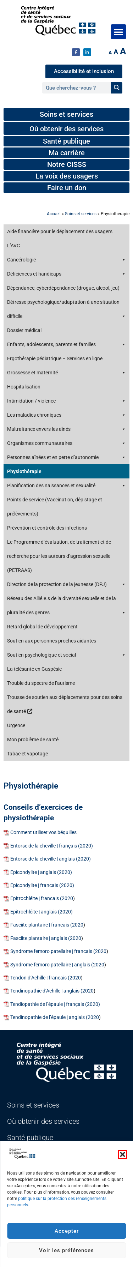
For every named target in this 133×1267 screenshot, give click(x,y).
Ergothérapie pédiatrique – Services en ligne (54, 358)
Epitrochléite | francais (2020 (41, 898)
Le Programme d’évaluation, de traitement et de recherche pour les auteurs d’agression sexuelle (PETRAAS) (59, 556)
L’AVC (13, 245)
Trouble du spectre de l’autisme (41, 683)
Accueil (54, 213)
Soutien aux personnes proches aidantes (51, 641)
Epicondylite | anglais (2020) (41, 872)
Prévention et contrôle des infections (47, 528)
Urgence (16, 725)
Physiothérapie (24, 471)
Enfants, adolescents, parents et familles (66, 344)
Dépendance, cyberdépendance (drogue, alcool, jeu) (63, 288)
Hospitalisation (23, 387)
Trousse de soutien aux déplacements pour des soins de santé (64, 704)
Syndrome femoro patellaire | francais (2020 (58, 951)
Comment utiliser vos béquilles (43, 832)
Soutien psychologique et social (66, 655)
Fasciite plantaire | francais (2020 (46, 925)
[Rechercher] (116, 87)
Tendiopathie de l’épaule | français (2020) (55, 1004)
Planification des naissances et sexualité (66, 485)
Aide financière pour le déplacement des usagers (59, 231)
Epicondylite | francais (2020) (42, 885)
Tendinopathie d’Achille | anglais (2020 (52, 991)
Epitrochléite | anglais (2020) (41, 912)
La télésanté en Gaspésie (34, 669)
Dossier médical (24, 330)
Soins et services (80, 213)
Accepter (67, 1231)
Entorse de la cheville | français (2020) (51, 846)
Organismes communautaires (66, 443)
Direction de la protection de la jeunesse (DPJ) (66, 584)
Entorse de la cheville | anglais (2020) (50, 859)
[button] (122, 1154)
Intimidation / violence (66, 401)
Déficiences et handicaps (66, 274)
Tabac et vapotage (27, 753)
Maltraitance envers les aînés (66, 429)
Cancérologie (66, 260)
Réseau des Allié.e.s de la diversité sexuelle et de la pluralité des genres (66, 608)
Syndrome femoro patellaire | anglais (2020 (57, 965)
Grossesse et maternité (66, 373)
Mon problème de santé (33, 739)
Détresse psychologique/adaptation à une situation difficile (66, 311)
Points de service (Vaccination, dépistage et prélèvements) (54, 507)
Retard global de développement (42, 626)
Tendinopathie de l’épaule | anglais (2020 (54, 1017)
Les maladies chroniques (66, 415)
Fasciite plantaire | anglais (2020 (45, 938)
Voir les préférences (66, 1250)
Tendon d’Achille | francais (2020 (45, 978)
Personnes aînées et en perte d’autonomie (66, 457)
